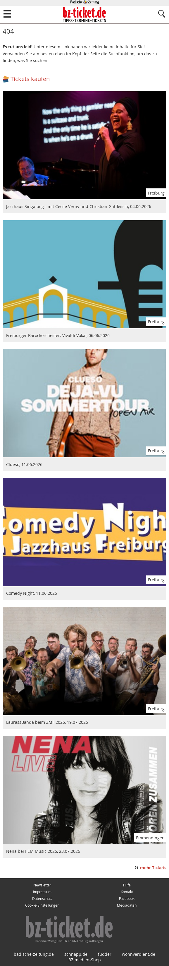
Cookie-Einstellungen (42, 905)
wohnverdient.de (138, 954)
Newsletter (42, 885)
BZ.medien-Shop (84, 959)
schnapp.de (75, 954)
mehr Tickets (153, 868)
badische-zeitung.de (34, 954)
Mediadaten (127, 905)
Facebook (126, 898)
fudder (104, 954)
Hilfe (127, 885)
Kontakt (127, 892)
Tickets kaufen (30, 79)
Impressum (42, 892)
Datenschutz (42, 898)
